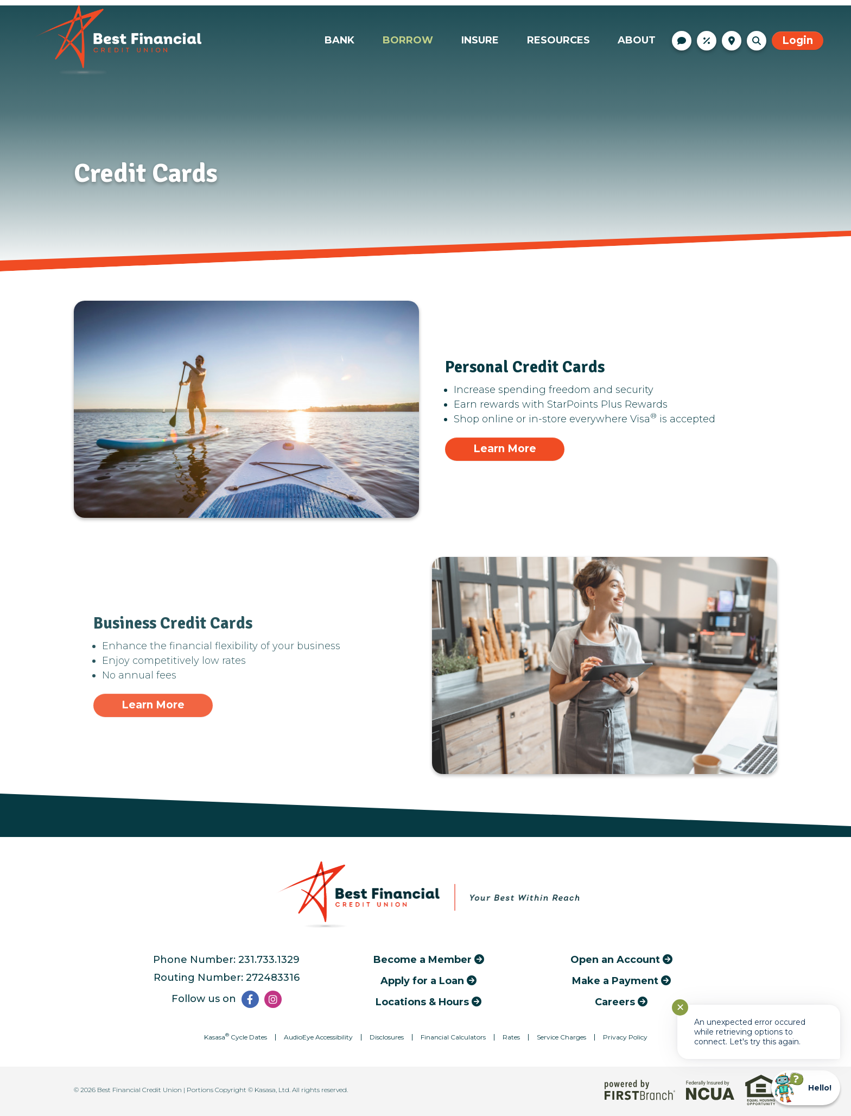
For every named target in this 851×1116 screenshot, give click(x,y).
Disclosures (387, 1037)
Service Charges (561, 1037)
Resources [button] (558, 40)
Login (797, 40)
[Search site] (756, 40)
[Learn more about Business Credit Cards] (153, 705)
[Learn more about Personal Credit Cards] (504, 449)
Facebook (250, 999)
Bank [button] (339, 40)
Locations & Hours (731, 40)
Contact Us (681, 40)
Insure (480, 40)
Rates (706, 40)
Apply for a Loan (422, 980)
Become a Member (422, 959)
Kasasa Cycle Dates (235, 1037)
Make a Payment (615, 980)
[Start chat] (805, 1087)
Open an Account (615, 959)
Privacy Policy (625, 1037)
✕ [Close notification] (680, 1007)
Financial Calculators (453, 1037)
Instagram (273, 999)
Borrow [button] (408, 40)
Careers (615, 1002)
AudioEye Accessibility (318, 1037)
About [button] (637, 40)
